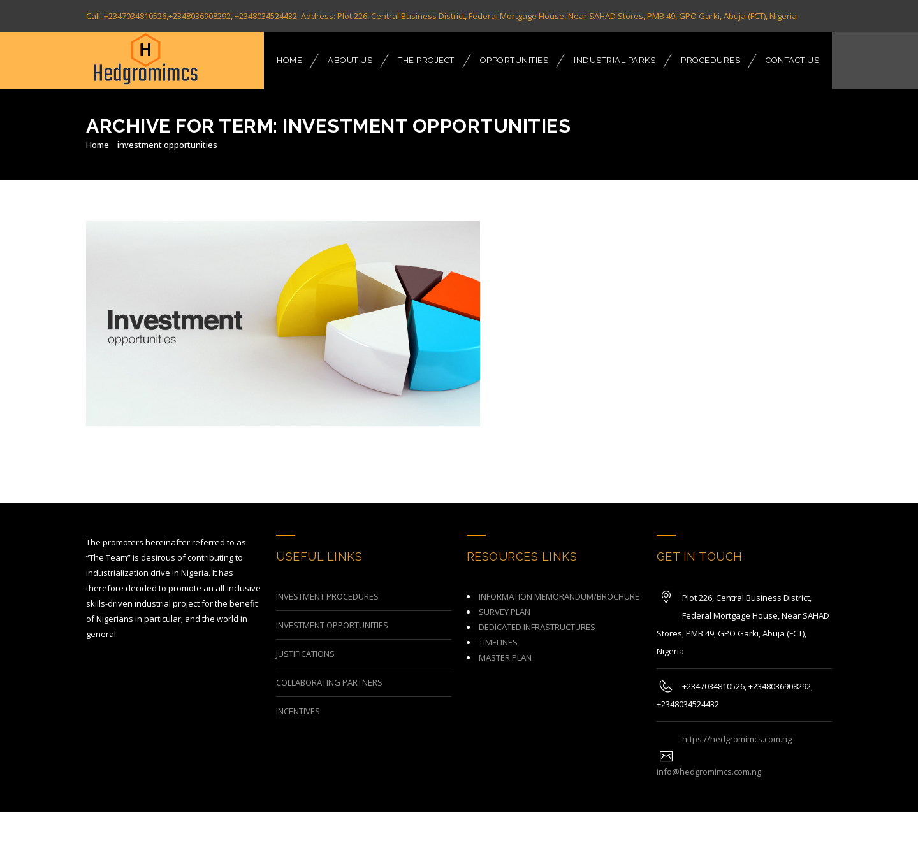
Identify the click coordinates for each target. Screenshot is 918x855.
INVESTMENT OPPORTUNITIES (332, 614)
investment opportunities (167, 144)
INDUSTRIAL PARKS (614, 60)
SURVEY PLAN (504, 601)
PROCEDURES (710, 60)
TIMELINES (498, 631)
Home (97, 144)
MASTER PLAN (505, 646)
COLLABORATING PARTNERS (329, 671)
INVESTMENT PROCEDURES (327, 585)
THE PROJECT (426, 60)
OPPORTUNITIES (514, 60)
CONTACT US (792, 60)
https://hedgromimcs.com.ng (737, 728)
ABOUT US (350, 60)
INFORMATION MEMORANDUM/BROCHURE (559, 585)
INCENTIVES (298, 700)
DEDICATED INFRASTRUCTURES (537, 616)
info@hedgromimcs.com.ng (709, 760)
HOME (289, 60)
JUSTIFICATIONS (305, 643)
